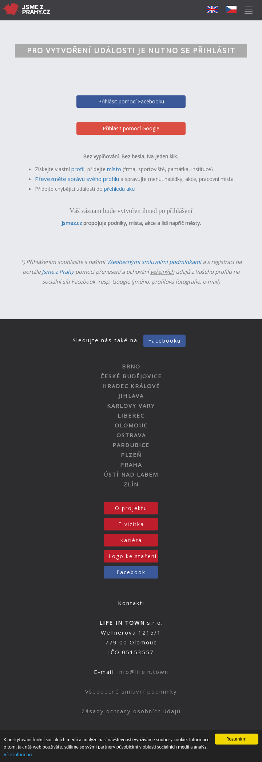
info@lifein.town (143, 671)
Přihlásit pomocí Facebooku (131, 101)
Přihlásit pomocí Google (131, 128)
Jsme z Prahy (58, 271)
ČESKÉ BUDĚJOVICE (131, 376)
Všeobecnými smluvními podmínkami (154, 261)
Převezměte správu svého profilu (77, 178)
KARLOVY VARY (131, 405)
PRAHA (131, 464)
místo (114, 169)
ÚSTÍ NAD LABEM (131, 474)
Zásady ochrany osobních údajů (131, 711)
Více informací (18, 755)
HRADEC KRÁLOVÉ (131, 386)
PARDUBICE (131, 445)
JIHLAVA (131, 395)
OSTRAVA (131, 435)
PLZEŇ (131, 454)
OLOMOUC (131, 425)
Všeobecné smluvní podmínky (131, 691)
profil (77, 169)
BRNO (131, 366)
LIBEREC (131, 415)
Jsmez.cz (71, 223)
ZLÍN (131, 484)
